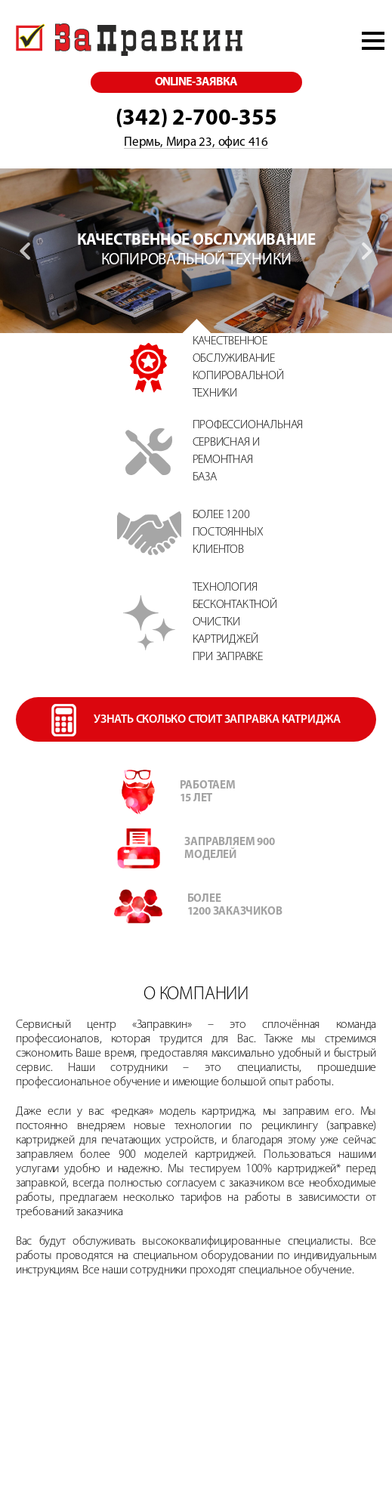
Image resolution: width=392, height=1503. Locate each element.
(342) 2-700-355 (196, 119)
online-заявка (196, 82)
